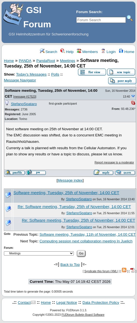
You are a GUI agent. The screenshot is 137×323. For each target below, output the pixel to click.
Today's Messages (31, 74)
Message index (70, 180)
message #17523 (25, 96)
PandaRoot (45, 61)
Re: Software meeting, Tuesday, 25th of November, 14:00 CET (74, 206)
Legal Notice (66, 302)
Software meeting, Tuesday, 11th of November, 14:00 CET (87, 234)
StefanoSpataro (24, 104)
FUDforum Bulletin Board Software (83, 314)
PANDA (25, 61)
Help (67, 52)
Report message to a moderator (114, 162)
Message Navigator (20, 80)
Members (87, 52)
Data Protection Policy (100, 302)
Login (108, 52)
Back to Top (70, 264)
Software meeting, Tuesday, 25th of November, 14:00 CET (66, 193)
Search (48, 52)
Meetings (67, 61)
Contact (24, 302)
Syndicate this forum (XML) (101, 271)
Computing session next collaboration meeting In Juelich (86, 241)
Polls (55, 74)
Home (126, 52)
